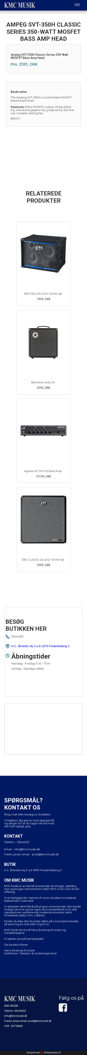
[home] (19, 5)
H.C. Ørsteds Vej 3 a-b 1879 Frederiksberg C (40, 646)
